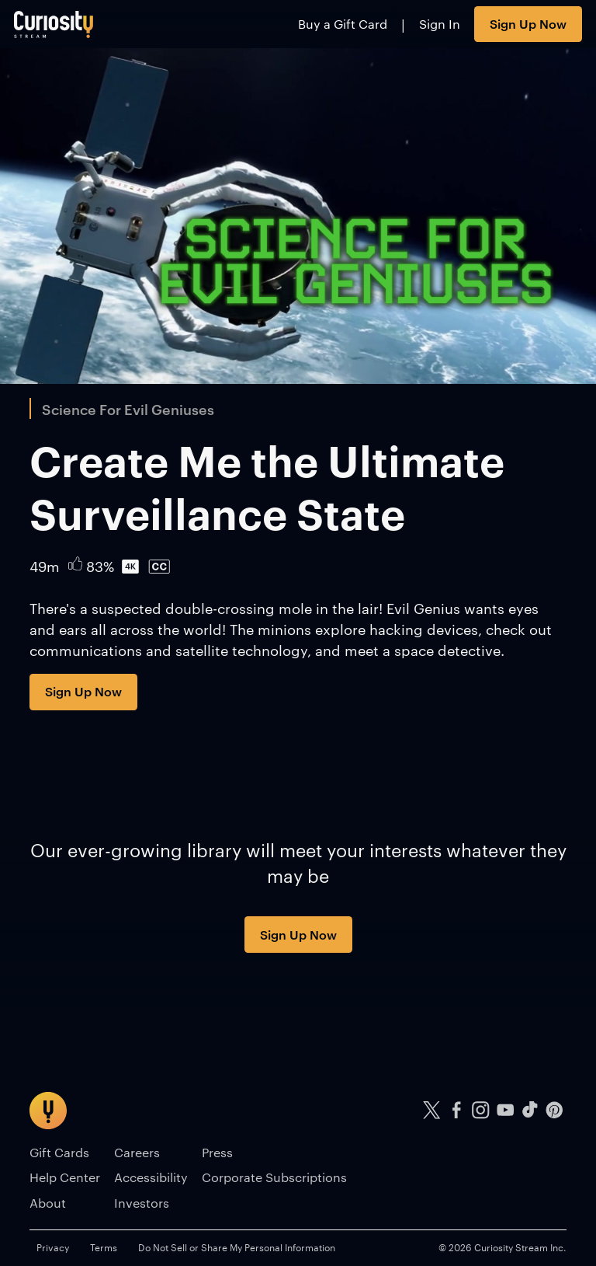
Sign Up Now (528, 23)
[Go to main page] (54, 24)
